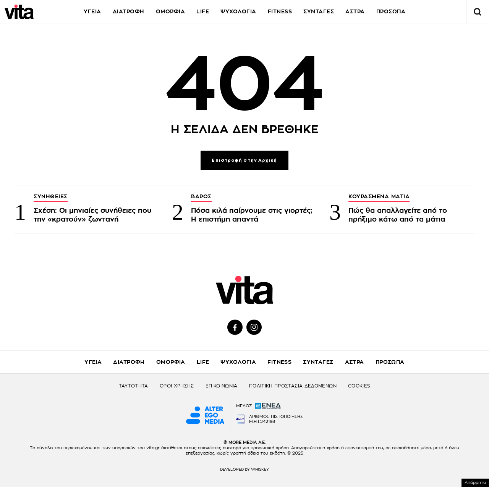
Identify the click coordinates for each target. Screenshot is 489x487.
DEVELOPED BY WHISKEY (244, 469)
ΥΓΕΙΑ (92, 11)
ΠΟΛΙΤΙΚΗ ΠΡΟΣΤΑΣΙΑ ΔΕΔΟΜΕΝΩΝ (293, 386)
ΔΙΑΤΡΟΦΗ (128, 11)
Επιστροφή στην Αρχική (244, 160)
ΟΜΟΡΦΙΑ (170, 11)
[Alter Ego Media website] (205, 416)
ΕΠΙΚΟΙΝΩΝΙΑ (222, 386)
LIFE (202, 11)
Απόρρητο (475, 483)
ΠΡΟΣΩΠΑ (390, 362)
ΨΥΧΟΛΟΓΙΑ (238, 11)
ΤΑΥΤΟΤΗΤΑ (133, 386)
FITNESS (280, 11)
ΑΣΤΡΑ (355, 11)
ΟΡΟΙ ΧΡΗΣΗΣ (177, 386)
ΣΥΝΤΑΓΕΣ (318, 11)
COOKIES (359, 386)
